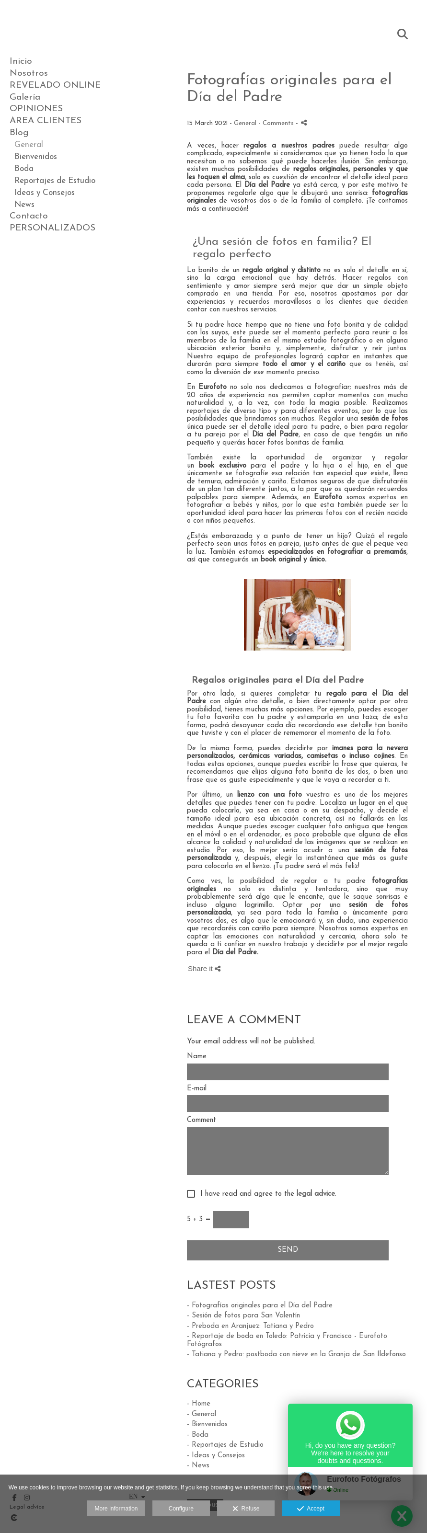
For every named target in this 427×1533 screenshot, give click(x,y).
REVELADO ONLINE (55, 85)
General (28, 145)
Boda (24, 169)
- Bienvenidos (207, 1424)
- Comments (277, 123)
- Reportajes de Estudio (225, 1445)
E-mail (197, 1088)
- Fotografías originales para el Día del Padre (260, 1305)
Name (197, 1056)
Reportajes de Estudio (54, 181)
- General (201, 1414)
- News (198, 1465)
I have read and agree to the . (266, 1194)
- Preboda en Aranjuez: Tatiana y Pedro (250, 1326)
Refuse (246, 1509)
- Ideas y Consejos (216, 1455)
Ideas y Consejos (44, 193)
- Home (198, 1403)
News (24, 205)
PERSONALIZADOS (52, 228)
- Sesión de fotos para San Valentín (243, 1315)
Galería (25, 97)
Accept (310, 1509)
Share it (204, 968)
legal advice (316, 1194)
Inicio (21, 61)
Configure (181, 1508)
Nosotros (29, 73)
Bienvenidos (35, 157)
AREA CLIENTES (45, 121)
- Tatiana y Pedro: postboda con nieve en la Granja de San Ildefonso (296, 1354)
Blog (19, 132)
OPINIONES (36, 109)
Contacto (29, 216)
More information (116, 1508)
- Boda (197, 1435)
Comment (201, 1120)
